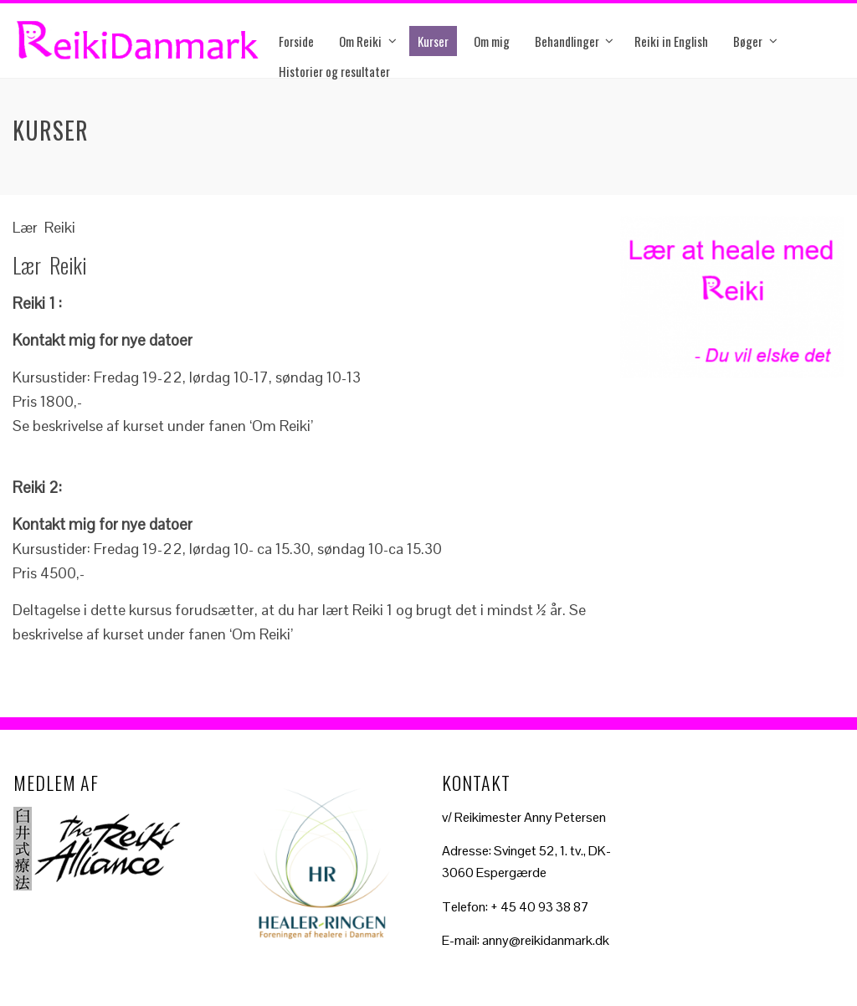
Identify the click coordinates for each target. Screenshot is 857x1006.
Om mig (492, 41)
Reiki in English (671, 41)
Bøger (747, 41)
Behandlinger (567, 41)
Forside (296, 41)
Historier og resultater (334, 71)
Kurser (433, 41)
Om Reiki (360, 41)
